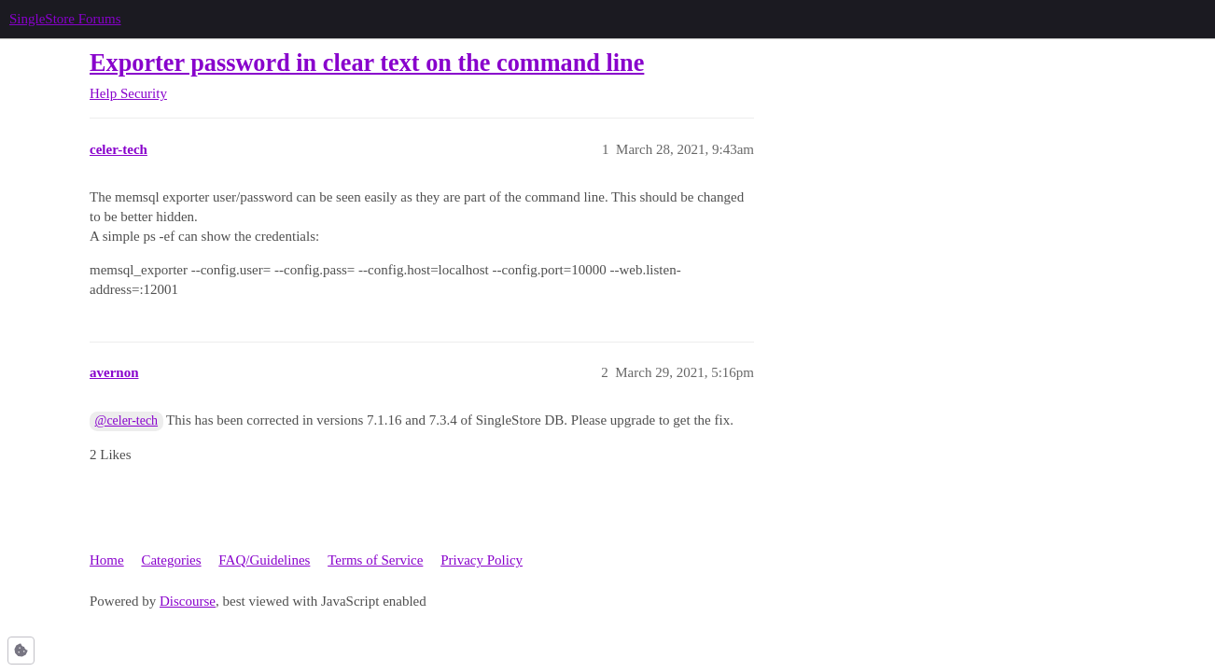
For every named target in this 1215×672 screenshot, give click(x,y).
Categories (171, 560)
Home (107, 560)
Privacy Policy (481, 560)
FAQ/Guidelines (264, 560)
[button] (21, 651)
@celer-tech (126, 420)
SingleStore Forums (65, 18)
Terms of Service (375, 560)
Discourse (188, 601)
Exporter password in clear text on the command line (367, 63)
